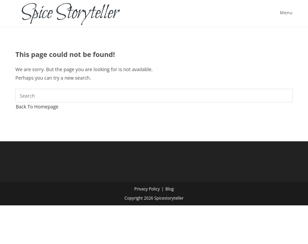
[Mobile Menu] (285, 12)
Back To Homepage (37, 106)
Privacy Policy (147, 189)
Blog (170, 189)
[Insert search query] (153, 95)
